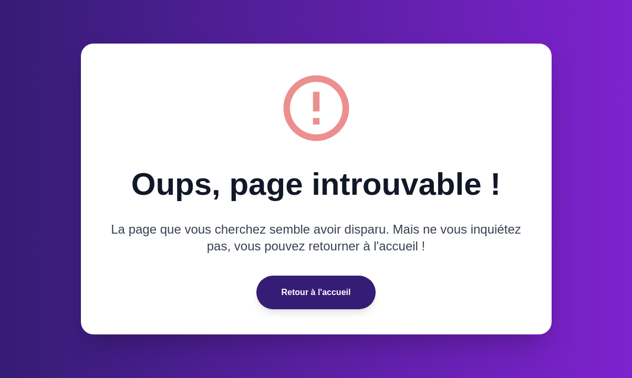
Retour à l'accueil (316, 292)
